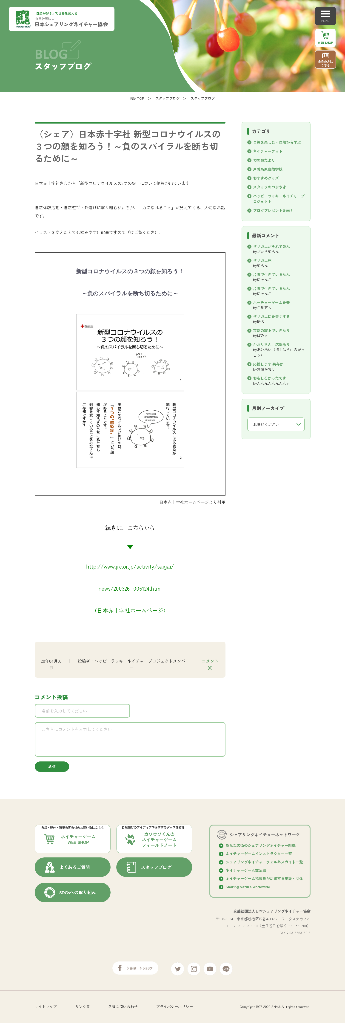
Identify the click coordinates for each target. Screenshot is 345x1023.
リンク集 (82, 1006)
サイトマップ (46, 1006)
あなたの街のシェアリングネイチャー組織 (261, 846)
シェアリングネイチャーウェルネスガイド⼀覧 (264, 863)
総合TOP (137, 98)
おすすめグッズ (266, 178)
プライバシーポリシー (174, 1006)
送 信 (51, 767)
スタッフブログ (167, 98)
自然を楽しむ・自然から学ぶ (277, 142)
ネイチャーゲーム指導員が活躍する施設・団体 (264, 879)
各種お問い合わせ (123, 1006)
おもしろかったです (269, 378)
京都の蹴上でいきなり (271, 330)
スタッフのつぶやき (269, 187)
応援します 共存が (270, 364)
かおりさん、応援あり (271, 344)
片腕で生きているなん (271, 274)
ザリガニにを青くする (271, 316)
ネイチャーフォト (267, 151)
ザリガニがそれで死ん (271, 246)
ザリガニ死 (262, 260)
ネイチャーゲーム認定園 (246, 871)
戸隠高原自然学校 (267, 169)
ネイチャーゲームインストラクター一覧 (259, 854)
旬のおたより (264, 160)
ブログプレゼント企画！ (273, 210)
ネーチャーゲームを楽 (271, 302)
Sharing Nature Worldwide (248, 888)
